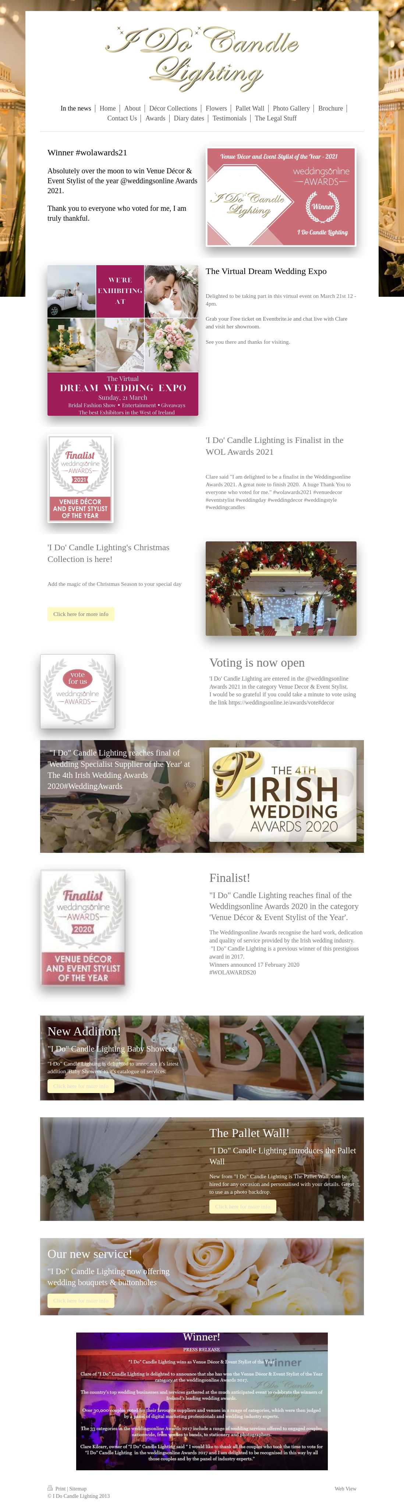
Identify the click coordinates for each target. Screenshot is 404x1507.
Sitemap (77, 1489)
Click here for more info (81, 614)
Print (57, 1489)
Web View (346, 1489)
